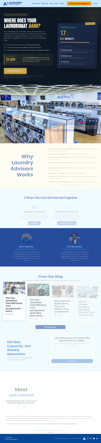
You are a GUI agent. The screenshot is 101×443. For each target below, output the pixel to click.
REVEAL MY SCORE (15, 71)
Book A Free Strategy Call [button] (79, 4)
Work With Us (36, 3)
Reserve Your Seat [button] (67, 225)
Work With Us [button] (76, 127)
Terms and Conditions (11, 439)
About (56, 3)
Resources (45, 3)
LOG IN (95, 3)
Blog (51, 3)
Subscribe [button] (34, 225)
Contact (62, 3)
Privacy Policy (9, 437)
